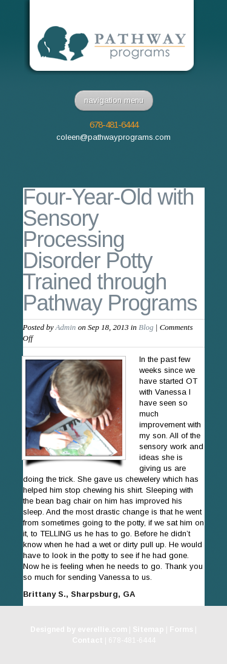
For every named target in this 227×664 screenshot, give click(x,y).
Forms (181, 629)
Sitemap (148, 629)
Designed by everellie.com (78, 629)
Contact (87, 640)
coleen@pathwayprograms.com (113, 137)
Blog (146, 327)
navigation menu (113, 100)
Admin (65, 327)
